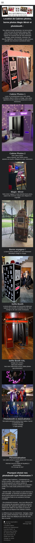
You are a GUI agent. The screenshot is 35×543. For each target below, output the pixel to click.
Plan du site (7, 523)
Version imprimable (10, 522)
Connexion (28, 522)
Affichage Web (27, 523)
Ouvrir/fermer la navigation (17, 2)
